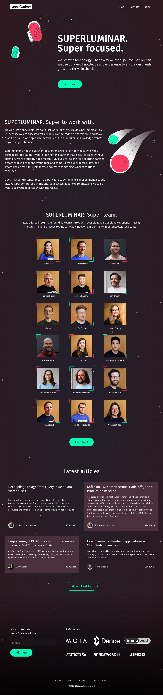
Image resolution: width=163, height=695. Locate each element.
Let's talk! (69, 84)
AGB (69, 680)
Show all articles (82, 586)
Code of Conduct (100, 680)
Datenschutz (81, 680)
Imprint (59, 680)
